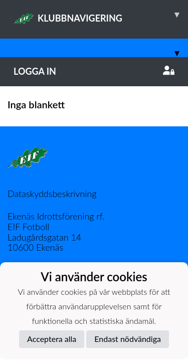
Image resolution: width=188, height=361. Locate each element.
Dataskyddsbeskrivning (52, 193)
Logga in (94, 71)
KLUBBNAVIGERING (101, 14)
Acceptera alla (51, 338)
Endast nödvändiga (127, 338)
